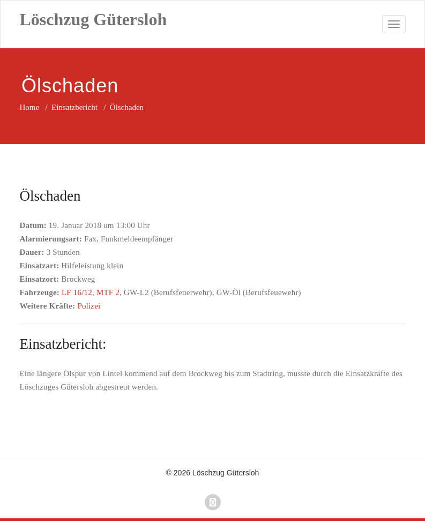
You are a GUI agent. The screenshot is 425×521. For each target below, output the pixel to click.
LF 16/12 (77, 292)
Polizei (88, 306)
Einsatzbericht (74, 107)
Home (30, 107)
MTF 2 (108, 292)
